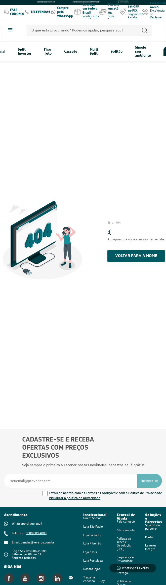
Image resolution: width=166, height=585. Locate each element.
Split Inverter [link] (24, 52)
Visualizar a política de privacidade (74, 498)
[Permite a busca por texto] (145, 30)
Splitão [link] (116, 52)
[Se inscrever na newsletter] (149, 481)
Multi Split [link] (94, 52)
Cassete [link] (70, 52)
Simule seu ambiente (143, 52)
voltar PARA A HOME (136, 255)
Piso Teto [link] (48, 52)
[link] (126, 544)
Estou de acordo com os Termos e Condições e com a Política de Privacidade (105, 493)
